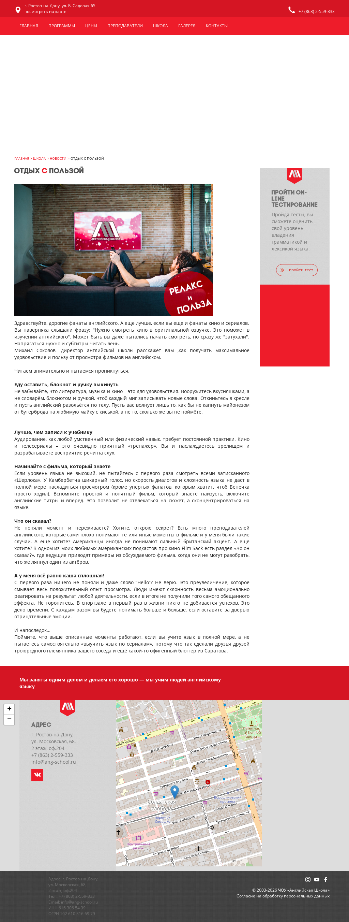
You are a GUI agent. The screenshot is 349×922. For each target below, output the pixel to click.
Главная (28, 26)
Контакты (217, 26)
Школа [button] (160, 26)
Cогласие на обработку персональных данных (283, 896)
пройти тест (296, 270)
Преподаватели (125, 26)
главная (21, 158)
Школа (39, 158)
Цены (91, 26)
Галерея (187, 26)
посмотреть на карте (45, 11)
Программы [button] (61, 26)
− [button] (9, 720)
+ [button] (9, 709)
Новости (58, 158)
